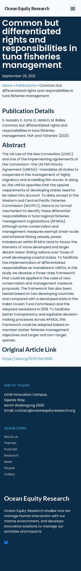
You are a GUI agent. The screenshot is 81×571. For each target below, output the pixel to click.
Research (11, 455)
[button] (72, 8)
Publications (26, 85)
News (8, 462)
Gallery (9, 474)
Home (7, 85)
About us (11, 437)
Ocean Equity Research (27, 8)
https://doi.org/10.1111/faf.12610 (27, 358)
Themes (10, 443)
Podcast (10, 449)
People (9, 468)
